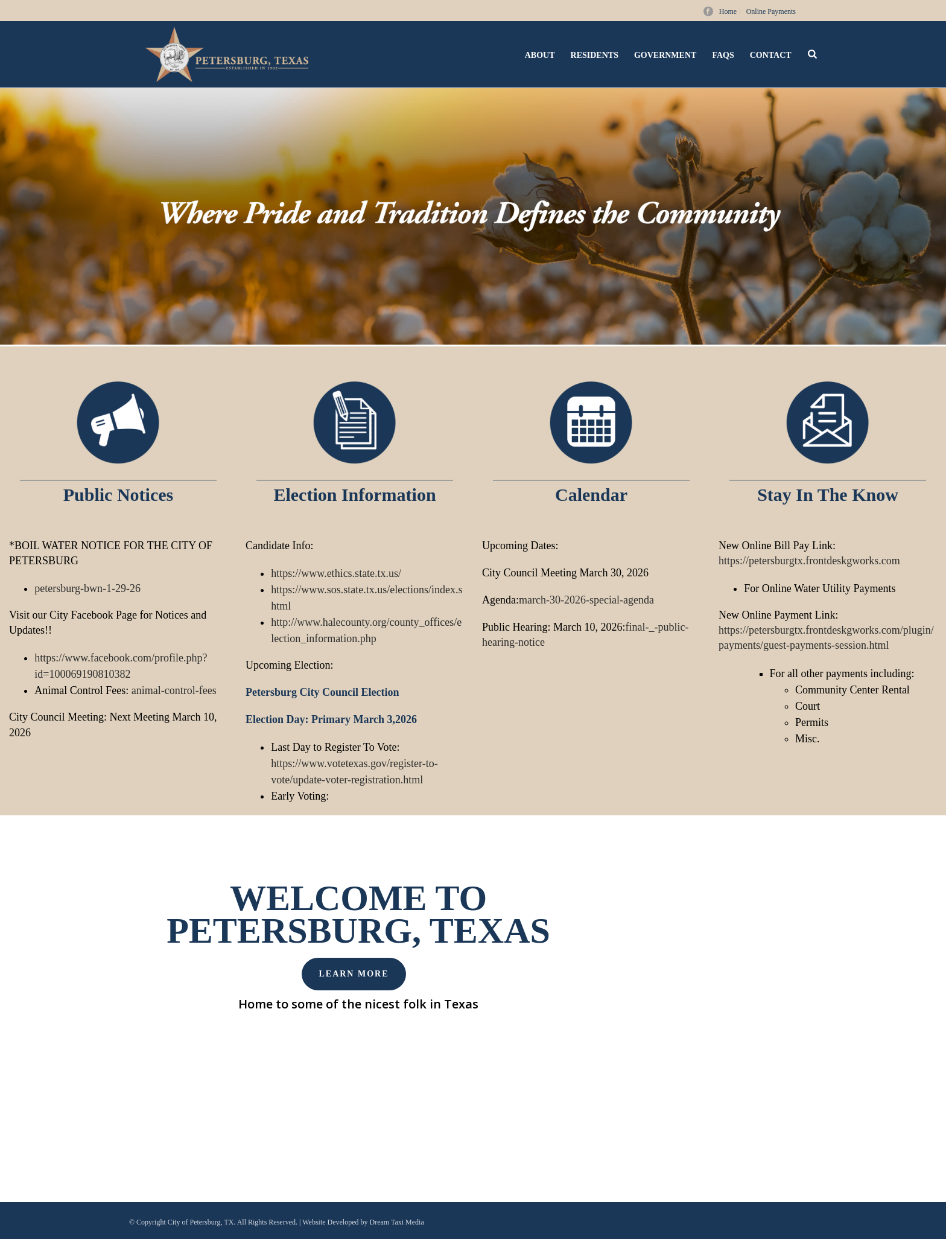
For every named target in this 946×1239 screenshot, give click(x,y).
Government (665, 55)
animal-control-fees (174, 690)
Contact (771, 55)
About (540, 55)
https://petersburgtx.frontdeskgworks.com (809, 561)
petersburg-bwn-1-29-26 (87, 588)
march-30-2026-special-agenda (586, 600)
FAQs (723, 55)
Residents (594, 55)
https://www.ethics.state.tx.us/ (336, 573)
